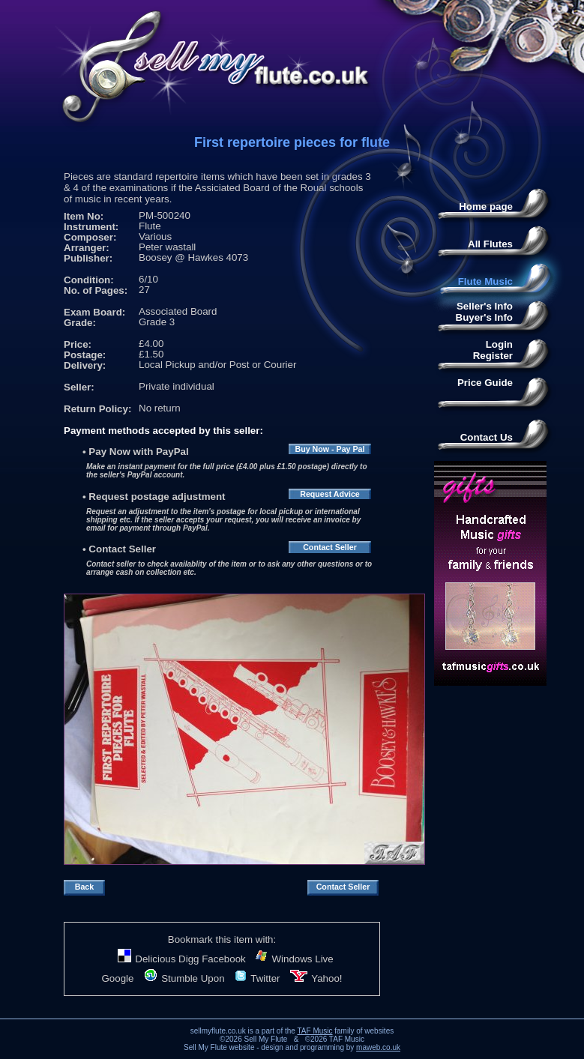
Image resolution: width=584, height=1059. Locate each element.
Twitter (257, 978)
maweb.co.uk (378, 1047)
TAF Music (314, 1031)
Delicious (146, 959)
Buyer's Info (485, 317)
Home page (486, 206)
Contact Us (486, 437)
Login (499, 344)
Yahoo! (316, 978)
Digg (188, 959)
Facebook (224, 959)
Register (493, 355)
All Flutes (490, 244)
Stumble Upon (184, 978)
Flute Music (485, 281)
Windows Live (294, 959)
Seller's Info (485, 306)
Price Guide (485, 382)
